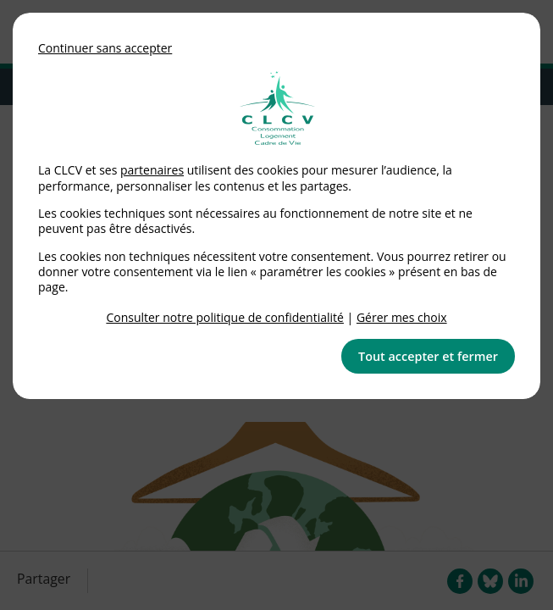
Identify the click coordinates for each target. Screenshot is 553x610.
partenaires (152, 170)
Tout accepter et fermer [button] (428, 356)
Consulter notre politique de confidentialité (225, 317)
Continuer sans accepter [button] (105, 48)
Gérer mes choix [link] (402, 317)
